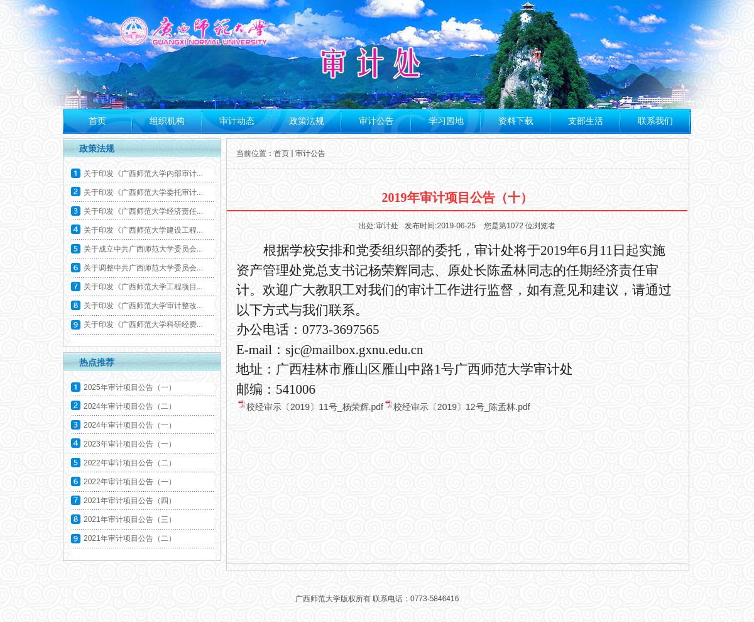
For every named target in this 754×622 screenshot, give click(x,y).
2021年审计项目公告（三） (130, 519)
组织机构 (167, 121)
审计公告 (376, 121)
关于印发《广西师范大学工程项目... (143, 286)
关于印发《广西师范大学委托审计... (143, 192)
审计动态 (236, 121)
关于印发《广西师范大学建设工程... (143, 230)
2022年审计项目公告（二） (130, 462)
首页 (97, 121)
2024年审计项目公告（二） (130, 406)
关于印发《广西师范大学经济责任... (143, 211)
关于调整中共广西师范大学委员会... (143, 268)
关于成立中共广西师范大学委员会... (143, 249)
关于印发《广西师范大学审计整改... (143, 305)
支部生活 (585, 121)
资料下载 (515, 121)
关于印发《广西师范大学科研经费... (143, 324)
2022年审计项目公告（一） (130, 481)
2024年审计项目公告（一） (130, 425)
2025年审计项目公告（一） (130, 387)
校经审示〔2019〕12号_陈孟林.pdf (461, 407)
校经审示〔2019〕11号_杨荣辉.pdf (314, 407)
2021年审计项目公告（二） (130, 538)
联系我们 (655, 121)
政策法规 (306, 121)
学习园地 (446, 121)
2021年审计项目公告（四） (130, 500)
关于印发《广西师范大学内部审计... (143, 173)
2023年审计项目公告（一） (130, 444)
